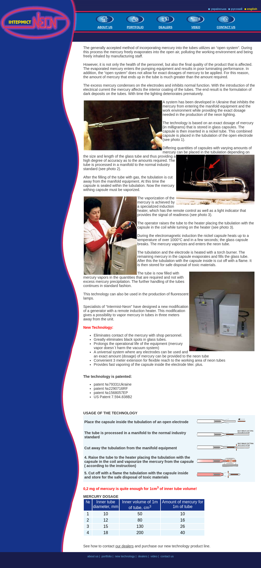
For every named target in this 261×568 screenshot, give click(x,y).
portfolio (135, 27)
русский (236, 8)
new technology (125, 556)
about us (104, 27)
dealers (166, 27)
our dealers (124, 546)
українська (218, 8)
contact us (226, 27)
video (195, 27)
